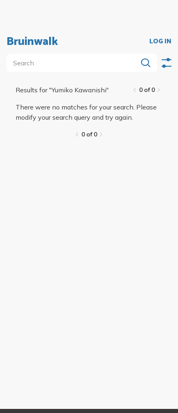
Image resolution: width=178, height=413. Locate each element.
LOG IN (160, 41)
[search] (73, 63)
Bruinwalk (32, 42)
